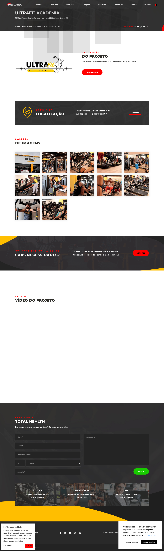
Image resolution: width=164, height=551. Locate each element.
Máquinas (53, 5)
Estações (86, 5)
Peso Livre (70, 5)
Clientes (38, 27)
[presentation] (100, 471)
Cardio (38, 5)
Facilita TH (118, 5)
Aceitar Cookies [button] (149, 542)
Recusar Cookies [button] (131, 542)
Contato (134, 5)
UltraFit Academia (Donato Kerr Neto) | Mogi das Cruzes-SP (41, 18)
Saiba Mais (7, 546)
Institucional (27, 27)
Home (17, 27)
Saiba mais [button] (151, 535)
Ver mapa (134, 112)
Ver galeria (92, 72)
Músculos (102, 5)
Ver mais (141, 253)
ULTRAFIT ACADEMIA (52, 27)
